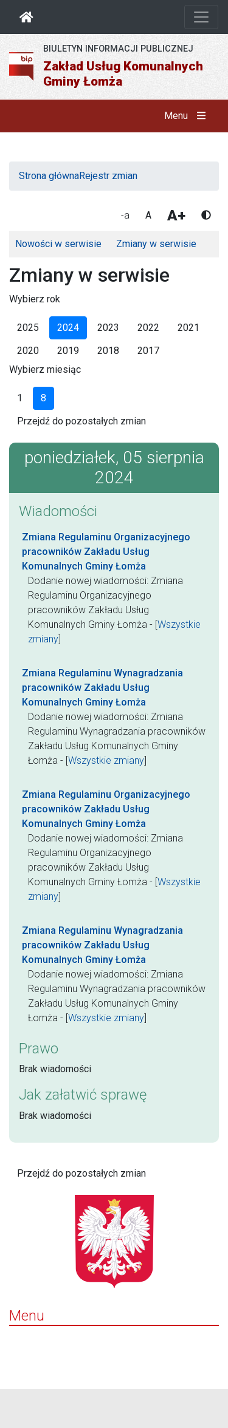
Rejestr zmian (108, 176)
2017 (148, 350)
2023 (108, 327)
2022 (148, 327)
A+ (176, 215)
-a (125, 215)
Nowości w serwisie (58, 244)
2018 (108, 350)
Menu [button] (187, 116)
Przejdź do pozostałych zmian (81, 421)
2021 (188, 327)
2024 (68, 327)
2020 (28, 350)
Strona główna (49, 176)
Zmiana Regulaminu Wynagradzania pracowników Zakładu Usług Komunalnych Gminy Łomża (102, 687)
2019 (68, 350)
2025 (28, 327)
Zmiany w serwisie (156, 244)
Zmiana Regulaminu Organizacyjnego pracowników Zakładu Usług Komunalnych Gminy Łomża (106, 551)
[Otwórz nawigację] (201, 17)
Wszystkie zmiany (106, 760)
